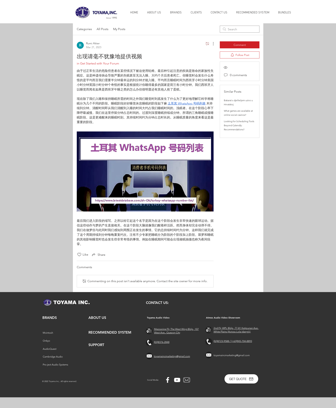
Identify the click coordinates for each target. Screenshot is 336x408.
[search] (239, 29)
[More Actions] (211, 43)
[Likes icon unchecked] (79, 254)
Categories (84, 29)
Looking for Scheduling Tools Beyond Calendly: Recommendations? (239, 125)
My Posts (119, 29)
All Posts (102, 29)
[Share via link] (98, 254)
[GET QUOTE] (241, 379)
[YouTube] (177, 380)
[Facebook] (167, 380)
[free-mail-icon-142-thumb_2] (186, 380)
